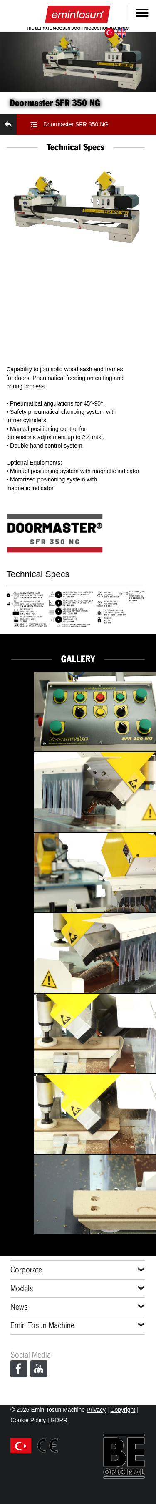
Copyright (122, 1409)
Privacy (96, 1409)
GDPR (58, 1420)
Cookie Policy (28, 1420)
